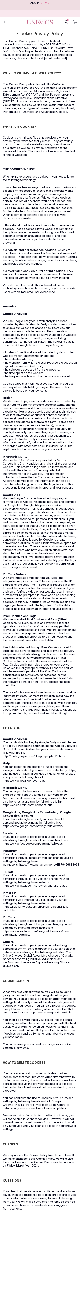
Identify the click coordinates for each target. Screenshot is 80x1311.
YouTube (51, 578)
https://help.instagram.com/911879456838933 (49, 864)
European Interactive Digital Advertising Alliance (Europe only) (36, 964)
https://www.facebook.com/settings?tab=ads (33, 843)
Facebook (69, 709)
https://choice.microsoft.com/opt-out (27, 805)
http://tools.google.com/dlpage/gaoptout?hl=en (34, 756)
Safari (6, 1108)
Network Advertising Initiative (22, 959)
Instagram (9, 713)
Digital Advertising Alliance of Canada (48, 955)
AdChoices (49, 959)
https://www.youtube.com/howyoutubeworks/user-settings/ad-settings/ (36, 932)
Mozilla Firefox (24, 1105)
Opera (61, 1105)
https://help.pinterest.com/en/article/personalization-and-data (37, 908)
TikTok (21, 713)
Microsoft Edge (45, 1105)
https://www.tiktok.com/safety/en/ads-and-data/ (34, 885)
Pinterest (33, 713)
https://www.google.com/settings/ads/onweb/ (33, 826)
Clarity (24, 460)
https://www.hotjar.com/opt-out (23, 780)
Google (24, 324)
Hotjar (23, 401)
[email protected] (55, 58)
